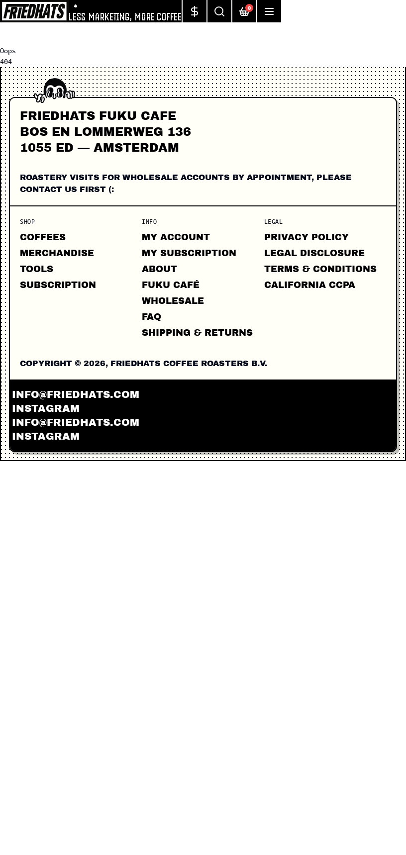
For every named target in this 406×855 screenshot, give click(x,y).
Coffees (43, 237)
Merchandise (57, 253)
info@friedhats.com (75, 394)
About (159, 269)
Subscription (58, 285)
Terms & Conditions (320, 269)
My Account (176, 237)
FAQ (151, 317)
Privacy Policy (306, 237)
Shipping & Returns (197, 333)
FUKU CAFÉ (171, 285)
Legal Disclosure (314, 253)
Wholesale (173, 301)
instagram (46, 408)
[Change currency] (194, 11)
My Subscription (189, 253)
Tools (36, 269)
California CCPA (309, 285)
